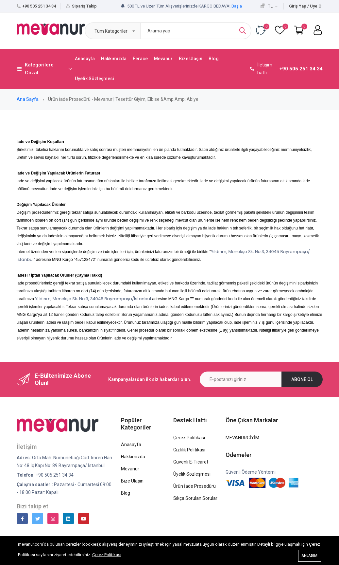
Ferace (140, 58)
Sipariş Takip (84, 6)
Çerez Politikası (106, 555)
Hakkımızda (114, 58)
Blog (214, 58)
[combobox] (112, 30)
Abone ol (302, 379)
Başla (236, 6)
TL (269, 6)
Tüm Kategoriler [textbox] (110, 31)
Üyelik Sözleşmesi (94, 78)
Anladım (309, 556)
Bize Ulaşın (190, 58)
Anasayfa (85, 58)
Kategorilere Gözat (44, 69)
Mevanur (163, 58)
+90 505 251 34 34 (39, 6)
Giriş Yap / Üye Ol (305, 6)
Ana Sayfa (28, 99)
